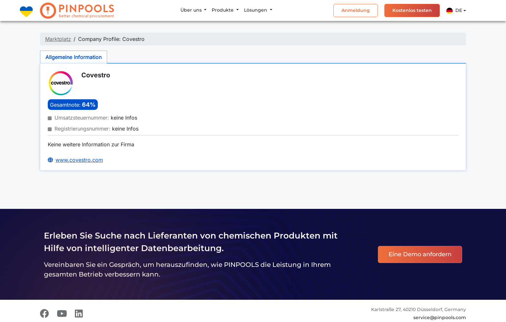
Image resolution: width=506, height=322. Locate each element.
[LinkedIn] (79, 313)
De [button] (454, 10)
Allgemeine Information (74, 57)
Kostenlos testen (412, 10)
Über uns (191, 10)
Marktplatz (58, 39)
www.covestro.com (79, 160)
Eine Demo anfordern (420, 254)
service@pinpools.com (439, 317)
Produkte (223, 10)
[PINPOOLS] (77, 11)
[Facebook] (44, 313)
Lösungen (256, 10)
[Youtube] (62, 313)
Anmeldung (355, 10)
